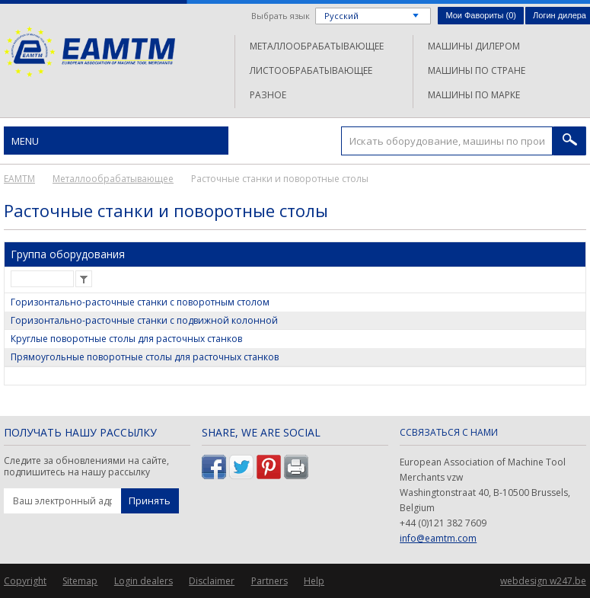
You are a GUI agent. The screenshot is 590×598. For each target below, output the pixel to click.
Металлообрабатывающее (317, 46)
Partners (269, 580)
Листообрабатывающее (311, 70)
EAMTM (89, 51)
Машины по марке (474, 94)
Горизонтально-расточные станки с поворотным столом (140, 302)
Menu (25, 141)
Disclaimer (211, 580)
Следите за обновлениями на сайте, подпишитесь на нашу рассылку (86, 466)
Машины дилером (474, 46)
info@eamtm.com (438, 538)
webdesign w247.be (543, 580)
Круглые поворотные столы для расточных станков (126, 338)
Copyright (25, 580)
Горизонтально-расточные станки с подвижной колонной (144, 320)
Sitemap (79, 580)
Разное (268, 94)
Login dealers (143, 580)
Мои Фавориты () (480, 15)
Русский (341, 15)
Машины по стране (476, 70)
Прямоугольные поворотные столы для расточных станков (145, 356)
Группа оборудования (68, 254)
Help (314, 580)
